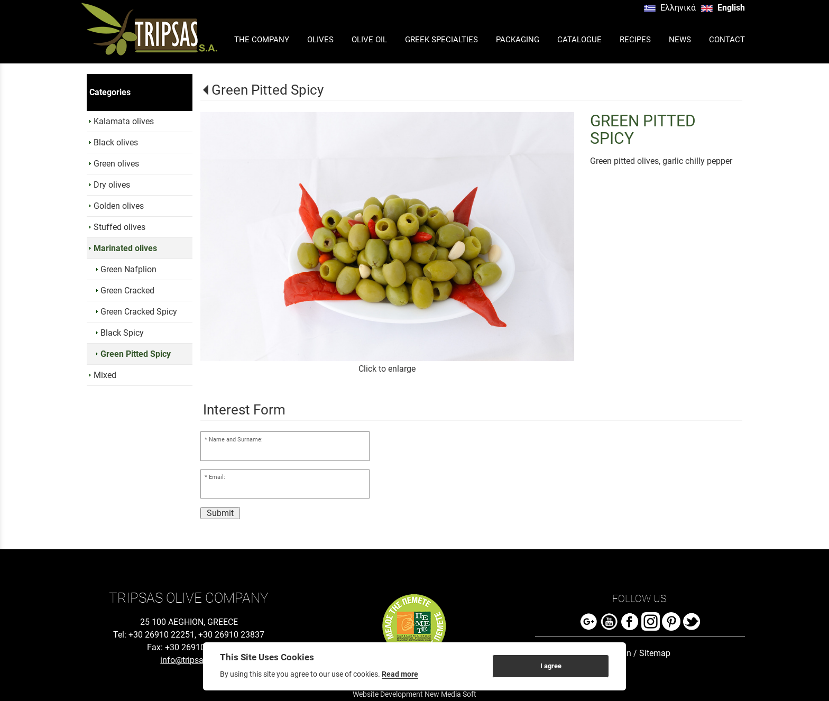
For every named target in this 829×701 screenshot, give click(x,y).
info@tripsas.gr (188, 660)
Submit (220, 513)
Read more (400, 674)
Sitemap (654, 653)
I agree (550, 666)
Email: (217, 477)
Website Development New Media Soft (414, 694)
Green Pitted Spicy (267, 90)
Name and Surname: (236, 439)
